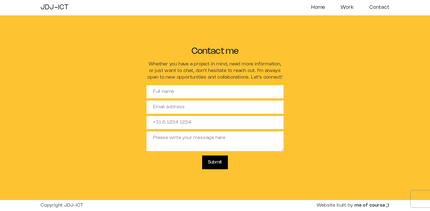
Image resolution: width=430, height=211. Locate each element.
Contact (379, 7)
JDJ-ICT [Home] (55, 7)
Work (347, 7)
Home (318, 7)
